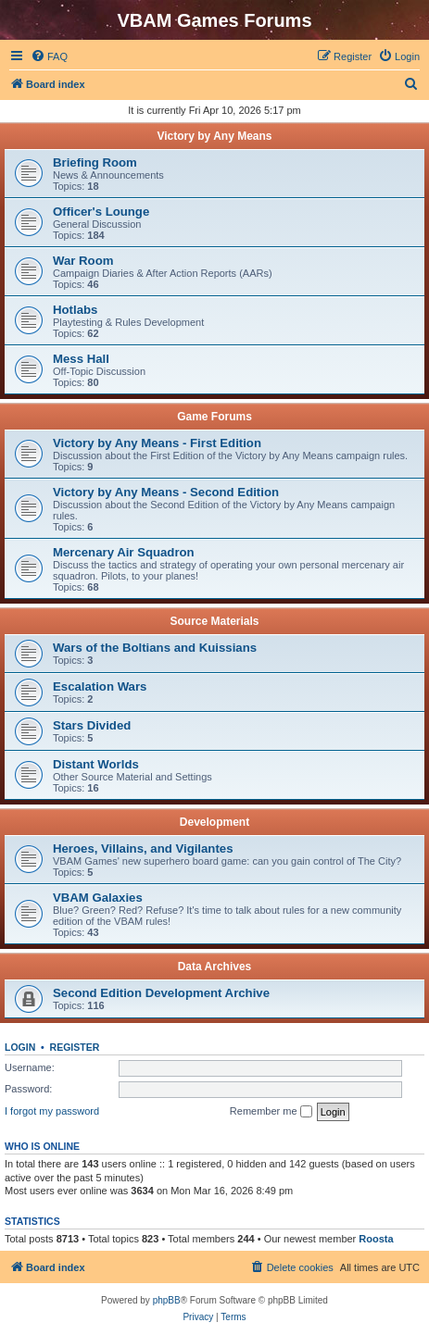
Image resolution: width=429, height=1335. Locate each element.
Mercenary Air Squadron (124, 552)
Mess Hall (81, 359)
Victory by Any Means (214, 136)
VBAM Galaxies (98, 898)
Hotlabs (75, 310)
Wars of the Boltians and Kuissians (155, 648)
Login (20, 1047)
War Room (83, 261)
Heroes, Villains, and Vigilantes (143, 848)
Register (75, 1047)
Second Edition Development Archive (161, 993)
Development (214, 822)
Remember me (271, 1111)
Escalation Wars (99, 686)
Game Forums (214, 416)
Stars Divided (92, 725)
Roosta (376, 1238)
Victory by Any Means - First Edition (157, 443)
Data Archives (215, 966)
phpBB (167, 1300)
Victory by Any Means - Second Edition (166, 492)
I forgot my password (52, 1111)
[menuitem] (49, 56)
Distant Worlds (96, 764)
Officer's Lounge (101, 211)
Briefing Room (95, 162)
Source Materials (214, 621)
